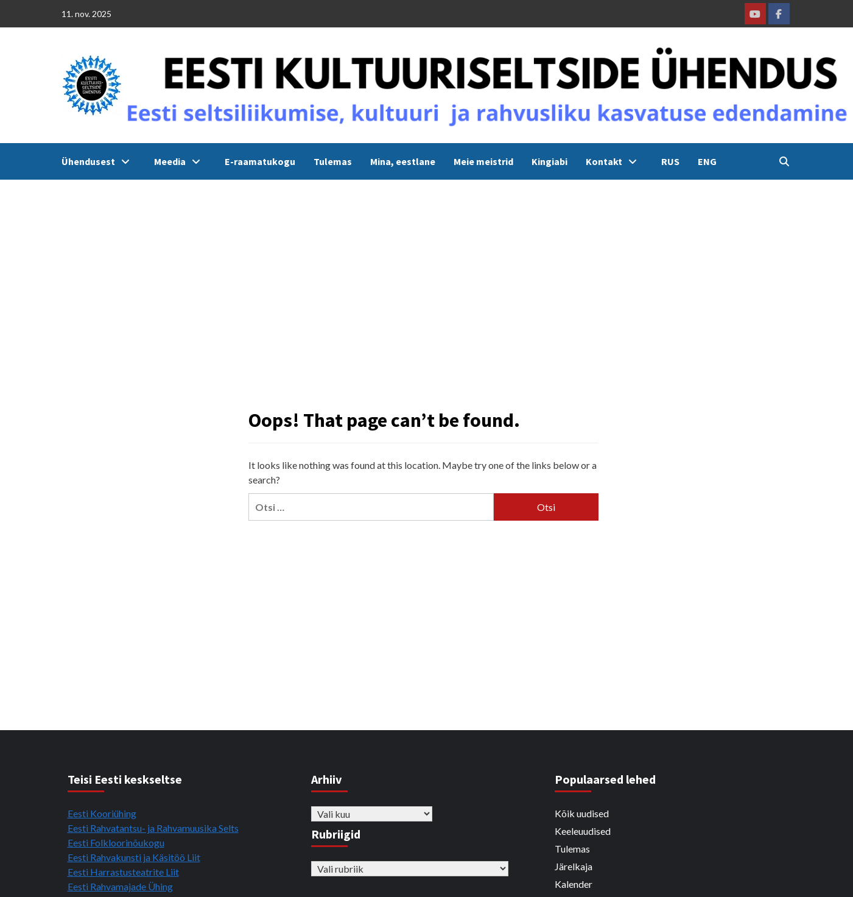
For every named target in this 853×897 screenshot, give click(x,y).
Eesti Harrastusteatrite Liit (123, 872)
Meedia (180, 161)
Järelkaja (573, 866)
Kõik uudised (582, 813)
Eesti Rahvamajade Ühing (120, 886)
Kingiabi (549, 161)
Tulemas (333, 161)
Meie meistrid (483, 161)
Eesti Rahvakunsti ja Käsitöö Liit (134, 857)
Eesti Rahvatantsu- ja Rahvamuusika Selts (153, 828)
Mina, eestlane (402, 161)
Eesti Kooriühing (102, 813)
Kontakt (614, 161)
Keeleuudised (583, 831)
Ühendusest (98, 161)
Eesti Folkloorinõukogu (116, 842)
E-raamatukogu (260, 161)
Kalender (573, 884)
